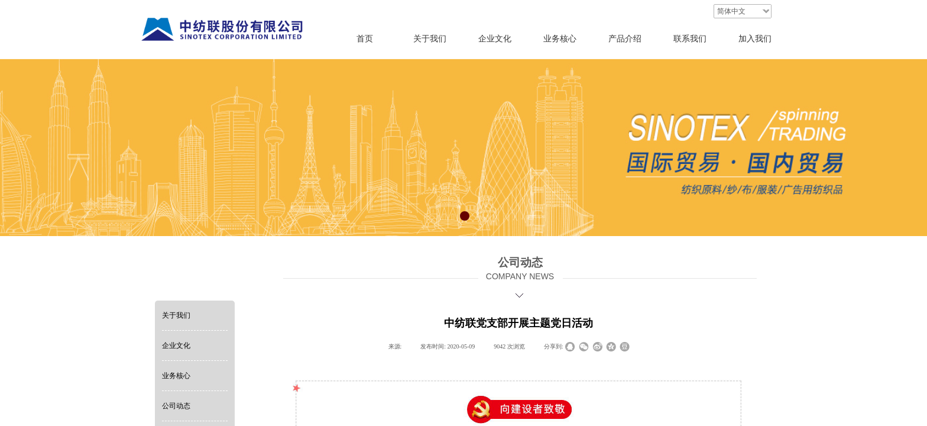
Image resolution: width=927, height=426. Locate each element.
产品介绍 (624, 38)
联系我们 (689, 38)
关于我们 (176, 315)
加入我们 (755, 38)
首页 (364, 38)
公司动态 (176, 406)
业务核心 (176, 376)
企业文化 (176, 345)
